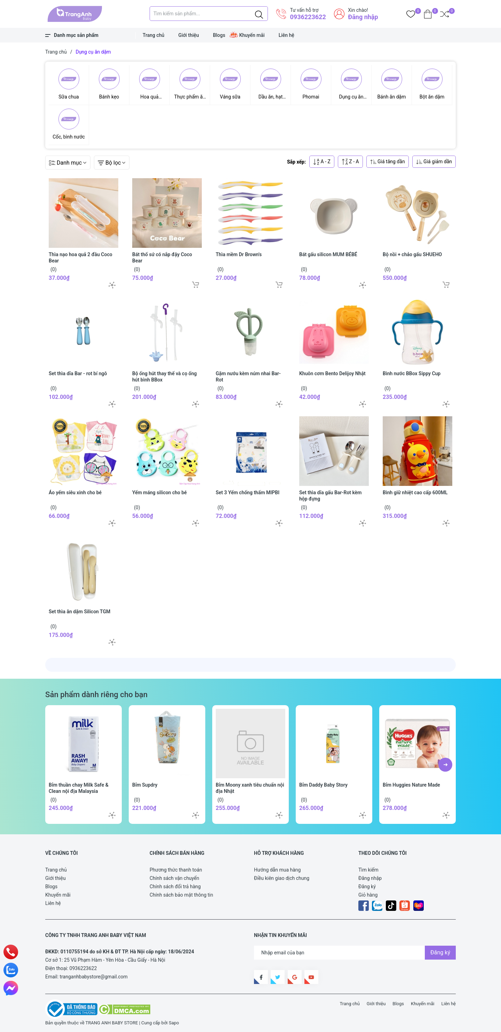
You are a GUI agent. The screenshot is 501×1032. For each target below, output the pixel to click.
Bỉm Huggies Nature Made (411, 785)
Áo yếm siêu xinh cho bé (75, 492)
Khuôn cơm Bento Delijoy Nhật (332, 373)
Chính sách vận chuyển (174, 878)
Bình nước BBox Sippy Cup (411, 373)
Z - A (350, 162)
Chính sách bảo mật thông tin (181, 895)
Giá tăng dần (387, 162)
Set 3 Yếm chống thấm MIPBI (247, 492)
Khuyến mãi (251, 35)
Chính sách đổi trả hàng (175, 886)
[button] (445, 765)
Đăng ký (367, 886)
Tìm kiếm (368, 870)
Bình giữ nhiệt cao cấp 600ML (415, 492)
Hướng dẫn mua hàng (277, 870)
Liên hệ (286, 35)
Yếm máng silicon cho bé (159, 492)
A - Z (322, 162)
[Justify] (259, 14)
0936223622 (308, 17)
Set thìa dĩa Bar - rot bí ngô (78, 373)
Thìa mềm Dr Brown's (239, 254)
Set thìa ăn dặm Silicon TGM (79, 611)
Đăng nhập (363, 17)
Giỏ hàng (367, 895)
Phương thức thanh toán (176, 870)
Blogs (219, 35)
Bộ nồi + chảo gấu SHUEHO (412, 254)
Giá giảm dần (434, 162)
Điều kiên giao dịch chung (281, 878)
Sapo (174, 1022)
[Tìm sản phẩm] (209, 14)
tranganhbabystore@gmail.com (94, 976)
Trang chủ (153, 35)
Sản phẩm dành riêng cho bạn (96, 694)
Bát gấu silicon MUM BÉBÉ (328, 254)
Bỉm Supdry (145, 785)
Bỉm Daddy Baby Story (323, 785)
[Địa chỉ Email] (355, 953)
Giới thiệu (188, 35)
